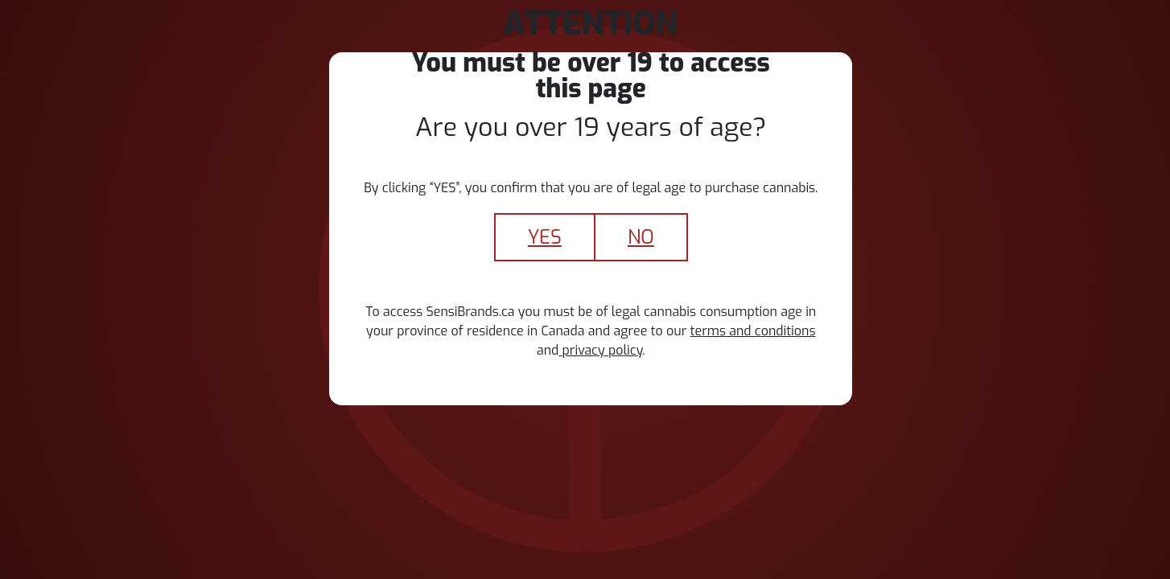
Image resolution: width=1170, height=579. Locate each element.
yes (545, 237)
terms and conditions (753, 330)
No (641, 237)
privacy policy (600, 350)
